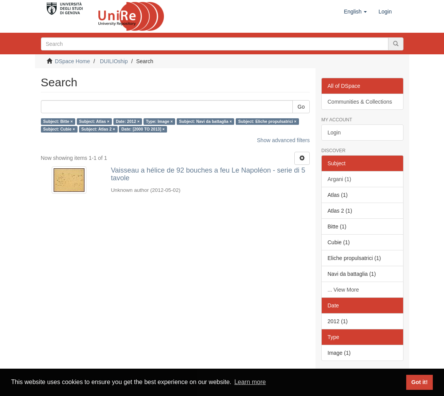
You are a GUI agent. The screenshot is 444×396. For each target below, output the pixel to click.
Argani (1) (339, 179)
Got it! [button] (419, 382)
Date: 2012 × (128, 121)
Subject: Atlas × (94, 121)
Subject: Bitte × (58, 121)
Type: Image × (159, 121)
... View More (343, 290)
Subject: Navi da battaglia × (205, 121)
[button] (355, 11)
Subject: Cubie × (59, 129)
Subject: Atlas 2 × (98, 129)
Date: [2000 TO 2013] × (143, 129)
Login (334, 132)
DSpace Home (72, 61)
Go (301, 107)
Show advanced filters (283, 140)
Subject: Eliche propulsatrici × (267, 121)
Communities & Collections (360, 102)
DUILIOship (114, 61)
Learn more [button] (250, 382)
